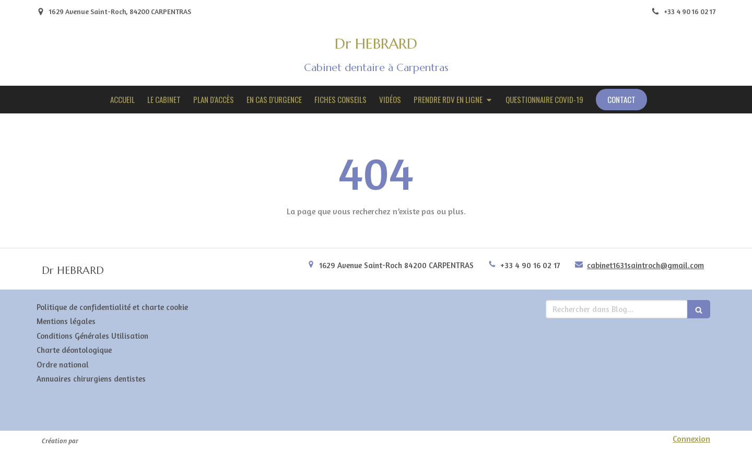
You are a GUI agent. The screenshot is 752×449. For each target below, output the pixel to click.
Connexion (691, 438)
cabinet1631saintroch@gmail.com (645, 265)
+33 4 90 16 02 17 (530, 265)
